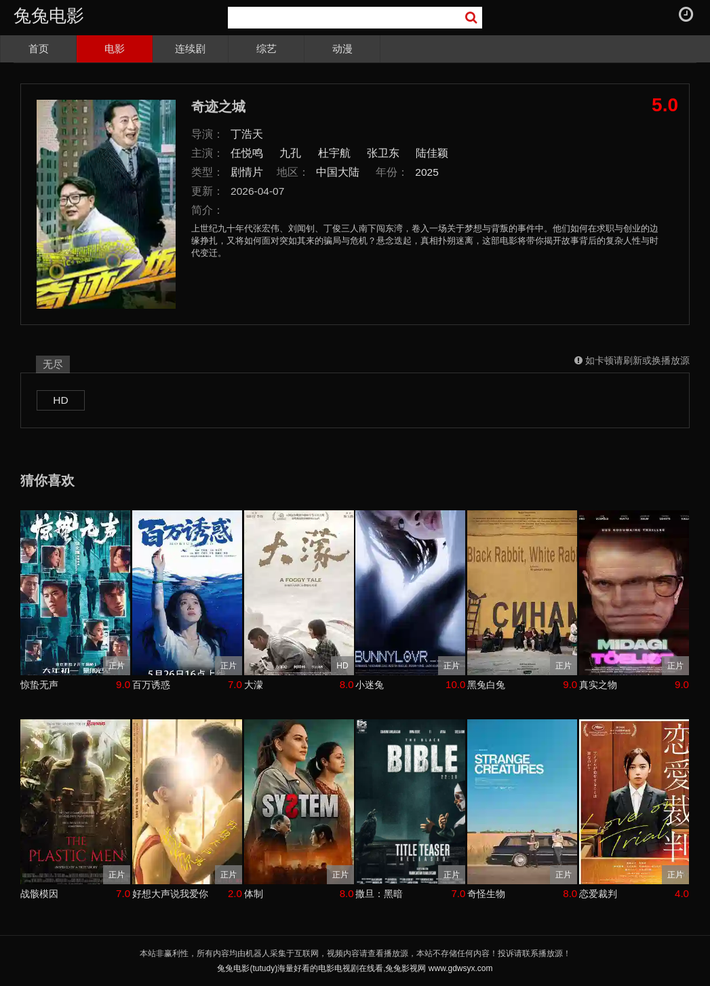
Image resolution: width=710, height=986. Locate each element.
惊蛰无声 (39, 684)
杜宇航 (334, 153)
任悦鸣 (247, 153)
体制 (253, 893)
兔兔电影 (49, 15)
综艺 (266, 48)
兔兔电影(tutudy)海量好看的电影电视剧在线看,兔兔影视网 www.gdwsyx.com (354, 968)
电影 (114, 48)
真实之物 (598, 684)
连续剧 (190, 48)
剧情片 (247, 172)
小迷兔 (369, 684)
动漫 (342, 48)
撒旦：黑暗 (379, 893)
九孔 (290, 153)
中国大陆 (337, 172)
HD (60, 400)
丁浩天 (247, 134)
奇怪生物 (486, 893)
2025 (427, 172)
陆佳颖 (432, 153)
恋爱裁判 (598, 893)
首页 (38, 48)
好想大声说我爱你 (170, 893)
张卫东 (383, 153)
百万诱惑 (151, 684)
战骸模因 (39, 893)
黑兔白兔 (486, 684)
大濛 (253, 684)
